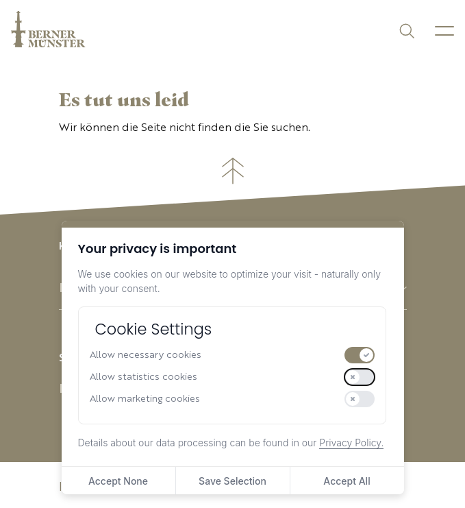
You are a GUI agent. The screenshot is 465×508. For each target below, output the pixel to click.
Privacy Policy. (351, 442)
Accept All (346, 481)
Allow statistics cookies (143, 377)
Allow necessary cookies (145, 355)
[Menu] (444, 30)
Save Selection (232, 481)
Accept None (118, 481)
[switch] (359, 355)
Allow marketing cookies (145, 399)
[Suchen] (405, 29)
